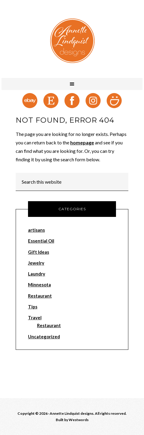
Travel (35, 317)
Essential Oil (41, 240)
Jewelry (36, 263)
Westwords (79, 419)
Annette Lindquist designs (72, 40)
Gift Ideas (38, 252)
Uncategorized (44, 336)
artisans (36, 230)
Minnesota (39, 284)
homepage (82, 142)
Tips (32, 306)
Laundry (36, 273)
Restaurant (40, 295)
